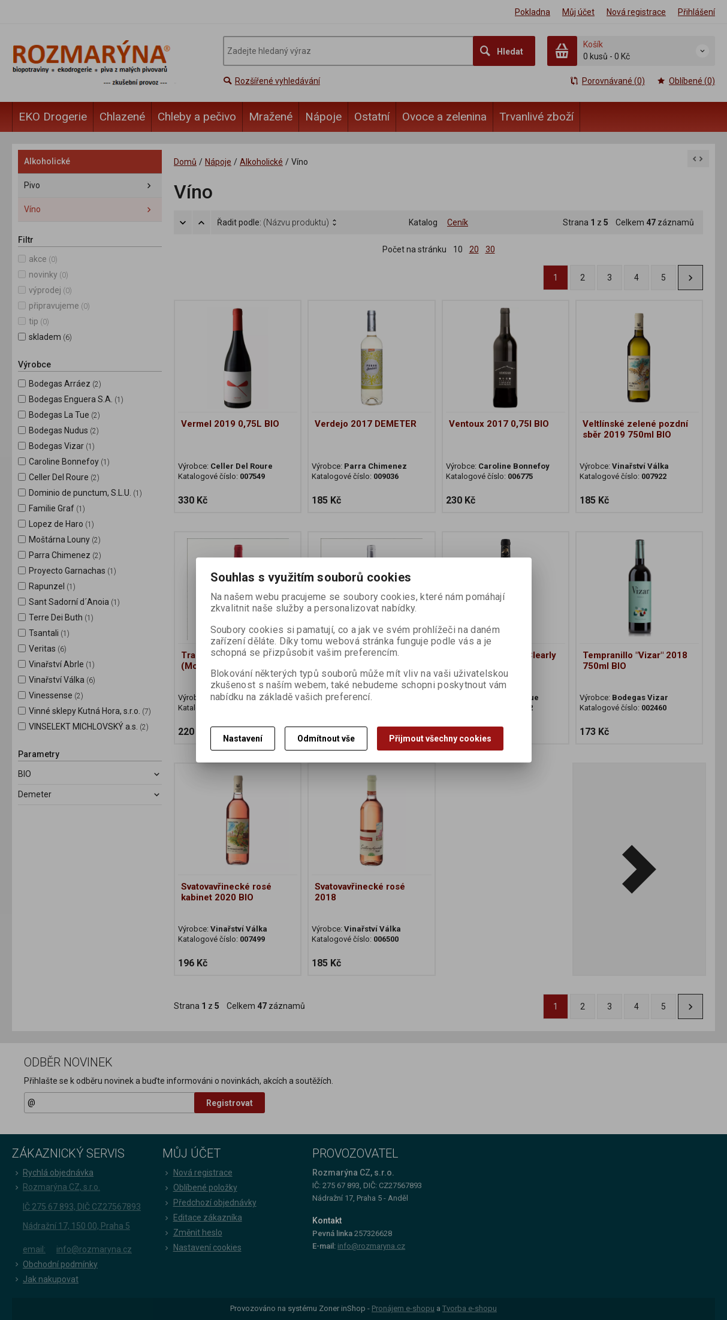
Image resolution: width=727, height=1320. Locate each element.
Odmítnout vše (326, 738)
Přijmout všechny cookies (440, 738)
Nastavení (243, 738)
